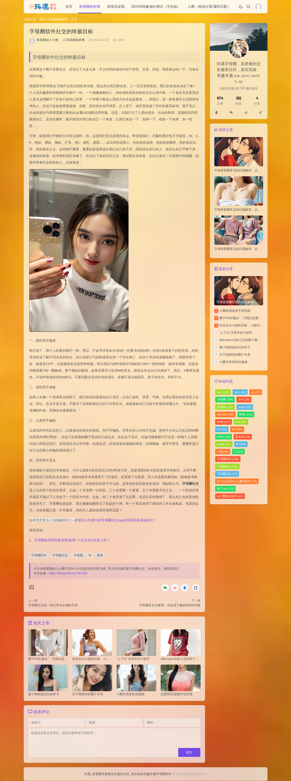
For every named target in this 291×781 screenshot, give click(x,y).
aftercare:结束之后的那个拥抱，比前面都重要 (250, 340)
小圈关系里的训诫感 (233, 362)
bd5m (223, 436)
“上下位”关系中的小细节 (235, 332)
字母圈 (78, 555)
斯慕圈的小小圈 (47, 40)
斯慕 (100, 555)
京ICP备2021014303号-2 (189, 774)
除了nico (225, 488)
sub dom (225, 414)
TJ (238, 451)
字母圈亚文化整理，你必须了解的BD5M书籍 (170, 605)
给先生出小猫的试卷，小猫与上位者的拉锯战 (250, 325)
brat (240, 422)
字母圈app (227, 466)
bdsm (244, 407)
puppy (224, 444)
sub (223, 392)
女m (244, 399)
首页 (68, 6)
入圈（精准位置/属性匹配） (209, 6)
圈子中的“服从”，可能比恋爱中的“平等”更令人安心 (254, 318)
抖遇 (223, 422)
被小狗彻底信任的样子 (234, 347)
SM (237, 429)
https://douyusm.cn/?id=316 (68, 573)
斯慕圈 (225, 407)
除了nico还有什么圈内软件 (237, 481)
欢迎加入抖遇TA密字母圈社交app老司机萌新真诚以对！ (115, 520)
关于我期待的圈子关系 (234, 354)
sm (222, 429)
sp (255, 392)
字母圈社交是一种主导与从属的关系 (53, 605)
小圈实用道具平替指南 (234, 310)
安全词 (242, 436)
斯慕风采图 (116, 6)
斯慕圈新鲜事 (89, 6)
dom (240, 392)
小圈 (223, 451)
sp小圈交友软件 (230, 496)
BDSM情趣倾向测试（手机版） (156, 6)
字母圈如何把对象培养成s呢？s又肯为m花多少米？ (72, 540)
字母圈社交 (60, 555)
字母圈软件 (39, 555)
